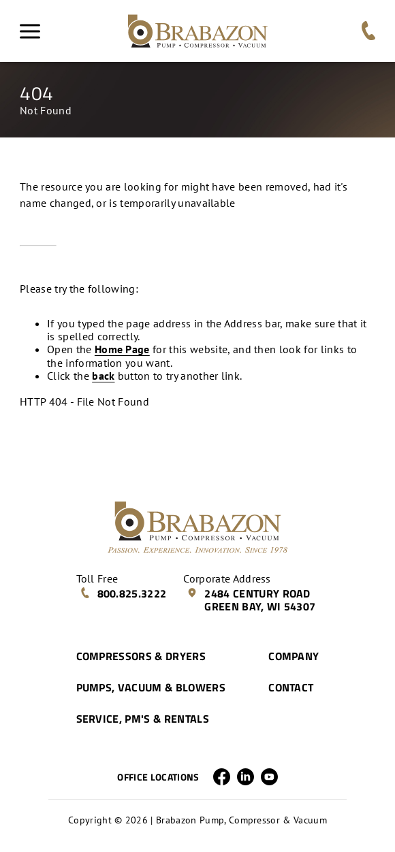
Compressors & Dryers (141, 656)
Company (293, 656)
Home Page (122, 349)
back (103, 375)
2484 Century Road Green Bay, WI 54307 (251, 600)
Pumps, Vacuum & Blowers (150, 687)
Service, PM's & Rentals (142, 718)
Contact (290, 687)
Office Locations (158, 777)
